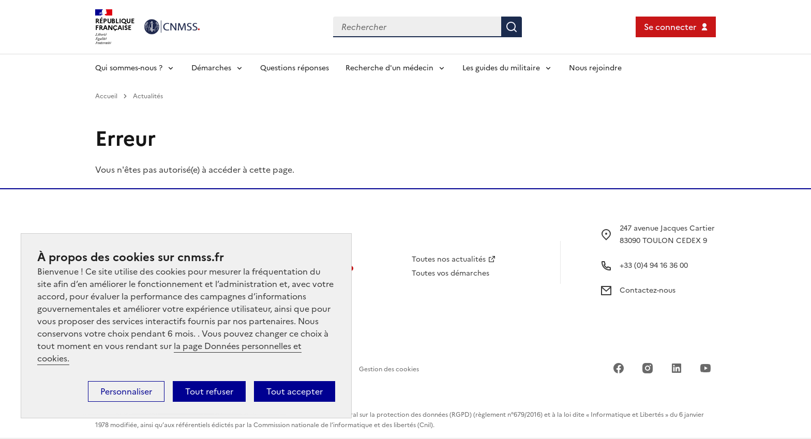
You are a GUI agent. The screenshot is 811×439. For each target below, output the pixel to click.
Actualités (148, 96)
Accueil (106, 96)
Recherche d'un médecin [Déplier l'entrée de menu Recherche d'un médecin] (389, 68)
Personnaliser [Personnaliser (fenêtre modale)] (126, 391)
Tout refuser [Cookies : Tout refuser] (209, 391)
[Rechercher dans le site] (417, 27)
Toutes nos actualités (449, 259)
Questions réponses (294, 68)
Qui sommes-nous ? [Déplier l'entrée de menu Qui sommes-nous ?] (128, 68)
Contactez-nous (647, 290)
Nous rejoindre (595, 68)
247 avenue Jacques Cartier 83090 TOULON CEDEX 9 (667, 234)
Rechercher (511, 27)
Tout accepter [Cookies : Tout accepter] (294, 391)
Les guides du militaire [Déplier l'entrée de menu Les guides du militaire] (501, 68)
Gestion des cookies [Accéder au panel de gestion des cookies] (389, 369)
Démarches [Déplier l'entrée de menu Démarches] (211, 68)
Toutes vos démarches (450, 273)
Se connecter (670, 27)
